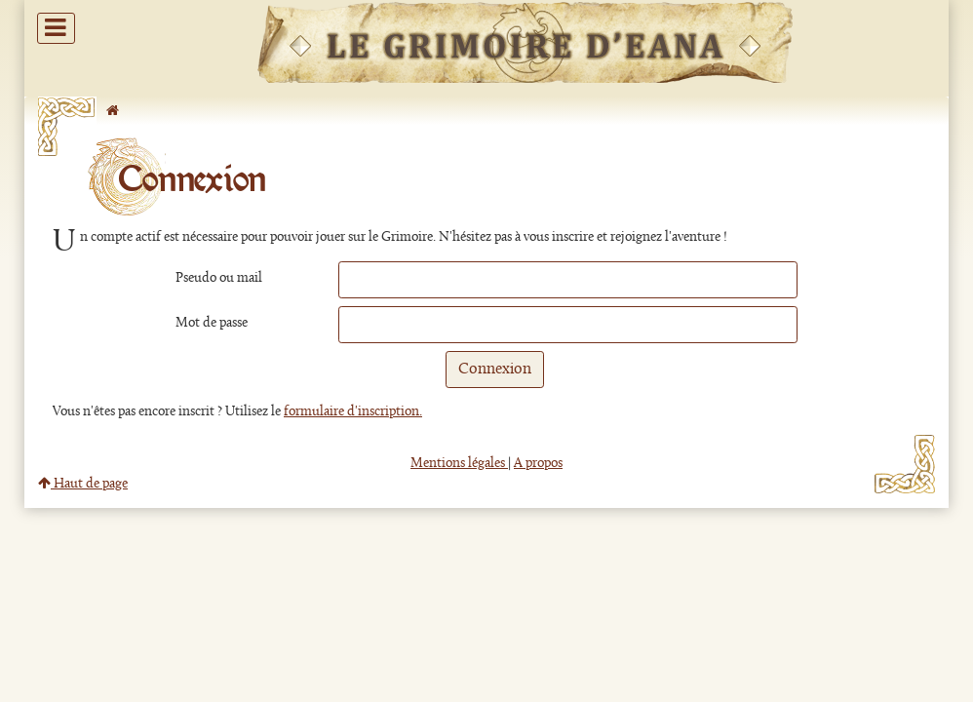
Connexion (494, 369)
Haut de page (83, 484)
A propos (538, 463)
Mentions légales (459, 463)
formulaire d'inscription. (353, 412)
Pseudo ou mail (218, 278)
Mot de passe (211, 323)
